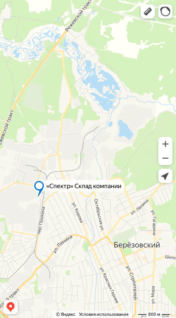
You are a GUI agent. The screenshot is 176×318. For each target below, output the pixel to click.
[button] (148, 11)
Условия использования (103, 314)
